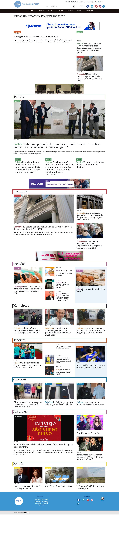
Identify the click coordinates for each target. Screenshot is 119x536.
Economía (41, 10)
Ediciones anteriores (86, 2)
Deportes (60, 10)
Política (31, 10)
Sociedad (50, 10)
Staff (94, 2)
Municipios (18, 331)
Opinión (79, 10)
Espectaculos (89, 10)
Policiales (70, 10)
